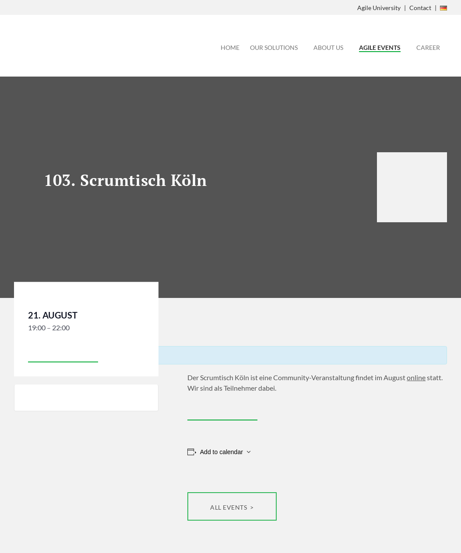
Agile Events (380, 47)
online (416, 377)
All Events (229, 507)
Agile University (379, 7)
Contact (420, 7)
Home (230, 47)
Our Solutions (274, 47)
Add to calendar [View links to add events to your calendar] (221, 451)
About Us (328, 47)
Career (428, 47)
